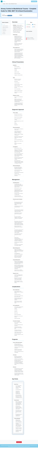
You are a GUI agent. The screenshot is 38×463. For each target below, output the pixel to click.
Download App (34, 1)
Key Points (4, 33)
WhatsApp (29, 24)
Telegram (34, 24)
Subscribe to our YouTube (30, 39)
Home (1, 3)
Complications (4, 30)
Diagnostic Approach (5, 27)
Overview (4, 24)
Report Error (19, 457)
